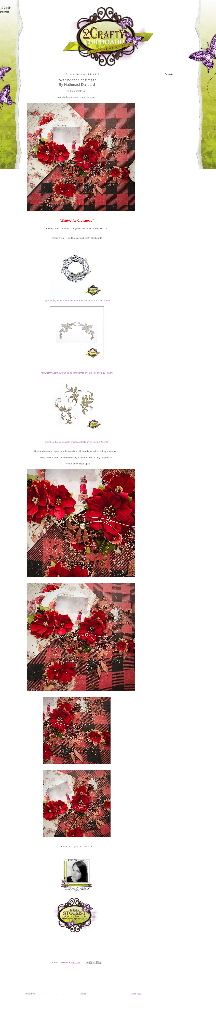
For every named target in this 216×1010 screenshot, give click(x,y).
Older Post (136, 994)
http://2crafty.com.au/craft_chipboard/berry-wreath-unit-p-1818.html (77, 300)
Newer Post (30, 994)
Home (83, 994)
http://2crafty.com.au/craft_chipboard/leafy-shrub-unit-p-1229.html (77, 442)
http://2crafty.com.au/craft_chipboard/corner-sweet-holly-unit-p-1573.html (77, 373)
